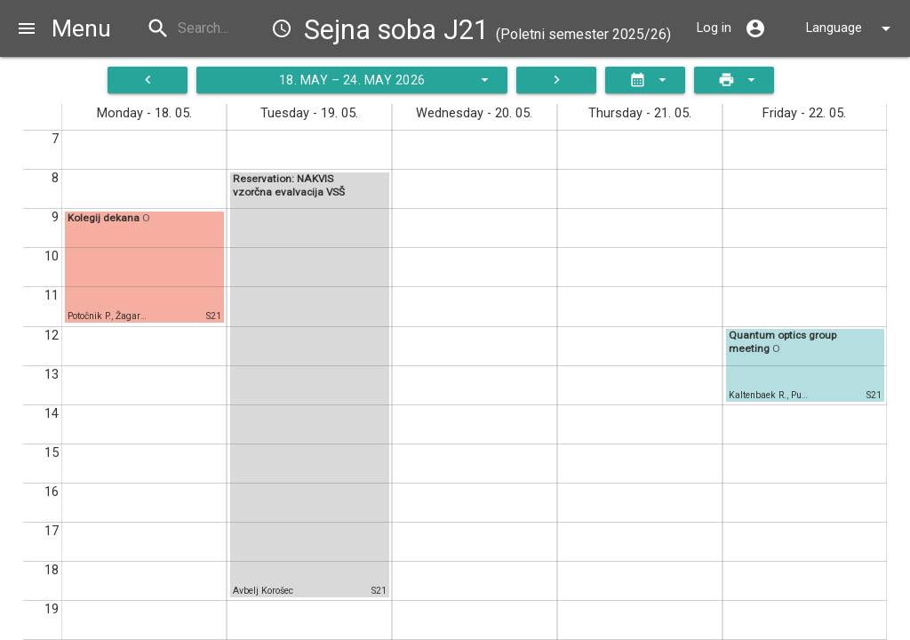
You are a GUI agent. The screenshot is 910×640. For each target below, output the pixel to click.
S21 (213, 316)
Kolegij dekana (105, 218)
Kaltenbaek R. (757, 395)
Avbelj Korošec (263, 590)
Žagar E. (133, 316)
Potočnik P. (89, 316)
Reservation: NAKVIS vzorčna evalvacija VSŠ (289, 184)
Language (851, 28)
